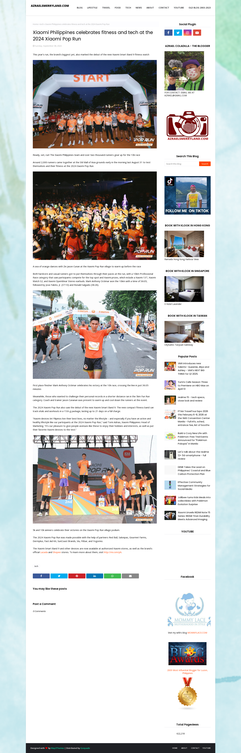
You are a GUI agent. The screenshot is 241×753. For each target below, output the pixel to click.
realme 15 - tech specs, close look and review (191, 399)
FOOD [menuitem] (118, 7)
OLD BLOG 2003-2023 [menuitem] (200, 7)
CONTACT (195, 748)
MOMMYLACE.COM (197, 632)
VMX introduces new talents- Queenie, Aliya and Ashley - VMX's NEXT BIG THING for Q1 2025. (193, 368)
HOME (174, 748)
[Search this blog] (181, 163)
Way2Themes (57, 748)
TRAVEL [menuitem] (106, 7)
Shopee (57, 552)
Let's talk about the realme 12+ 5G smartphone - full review (193, 455)
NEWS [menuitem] (139, 7)
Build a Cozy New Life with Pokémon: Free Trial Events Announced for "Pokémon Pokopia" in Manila (193, 438)
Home (35, 24)
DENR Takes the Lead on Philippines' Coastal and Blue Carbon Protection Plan (194, 470)
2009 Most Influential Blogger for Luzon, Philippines (187, 672)
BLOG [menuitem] (80, 7)
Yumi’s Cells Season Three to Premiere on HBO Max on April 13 (193, 385)
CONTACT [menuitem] (164, 7)
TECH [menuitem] (128, 7)
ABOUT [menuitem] (150, 7)
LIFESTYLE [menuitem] (92, 7)
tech (42, 24)
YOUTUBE (207, 748)
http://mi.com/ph (113, 552)
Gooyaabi (85, 748)
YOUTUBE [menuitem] (179, 7)
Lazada (44, 552)
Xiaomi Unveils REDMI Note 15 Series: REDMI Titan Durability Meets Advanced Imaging (194, 516)
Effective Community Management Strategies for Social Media (194, 485)
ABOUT (184, 748)
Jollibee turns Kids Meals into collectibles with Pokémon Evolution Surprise (194, 501)
